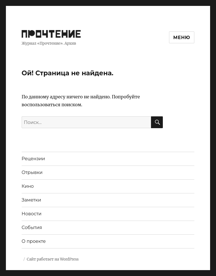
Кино (28, 186)
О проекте (34, 241)
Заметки (31, 200)
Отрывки (32, 172)
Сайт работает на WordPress (52, 259)
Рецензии (33, 158)
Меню (181, 37)
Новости (32, 213)
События (32, 227)
